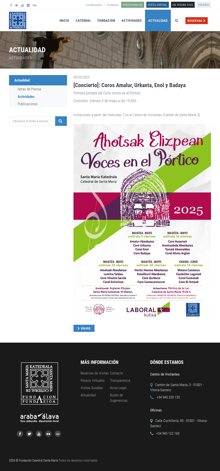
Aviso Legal (118, 388)
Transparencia (120, 380)
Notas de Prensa (29, 89)
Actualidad (158, 21)
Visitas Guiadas (92, 388)
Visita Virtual (157, 4)
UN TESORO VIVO (183, 4)
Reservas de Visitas (95, 373)
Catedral (83, 21)
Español (203, 4)
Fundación (106, 21)
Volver (85, 328)
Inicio (64, 21)
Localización (94, 5)
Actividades (132, 21)
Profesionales (133, 4)
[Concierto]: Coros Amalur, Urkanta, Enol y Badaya (129, 85)
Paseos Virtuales (93, 380)
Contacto (112, 5)
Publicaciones (28, 104)
